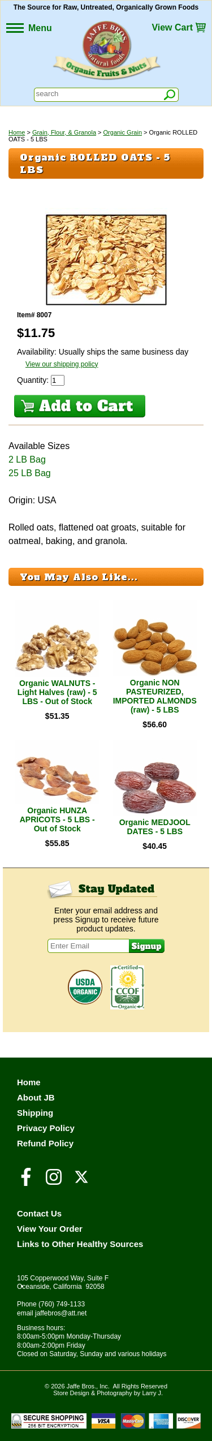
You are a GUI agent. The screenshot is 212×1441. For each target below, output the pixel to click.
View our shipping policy (61, 364)
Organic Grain (122, 132)
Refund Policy (45, 1143)
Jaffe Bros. (81, 1386)
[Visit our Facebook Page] (26, 1182)
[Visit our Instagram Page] (54, 1182)
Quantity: (34, 380)
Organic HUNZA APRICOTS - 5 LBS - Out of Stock (57, 819)
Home (16, 132)
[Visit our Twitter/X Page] (81, 1182)
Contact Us (39, 1213)
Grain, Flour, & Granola (64, 132)
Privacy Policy (46, 1128)
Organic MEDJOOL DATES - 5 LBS (155, 827)
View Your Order (50, 1228)
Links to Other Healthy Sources (80, 1244)
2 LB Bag (27, 459)
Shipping (35, 1113)
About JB (36, 1097)
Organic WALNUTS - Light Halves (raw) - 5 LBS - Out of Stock (57, 692)
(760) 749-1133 (61, 1304)
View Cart (172, 27)
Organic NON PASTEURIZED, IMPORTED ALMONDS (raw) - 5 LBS (155, 696)
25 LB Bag (29, 473)
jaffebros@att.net (60, 1313)
